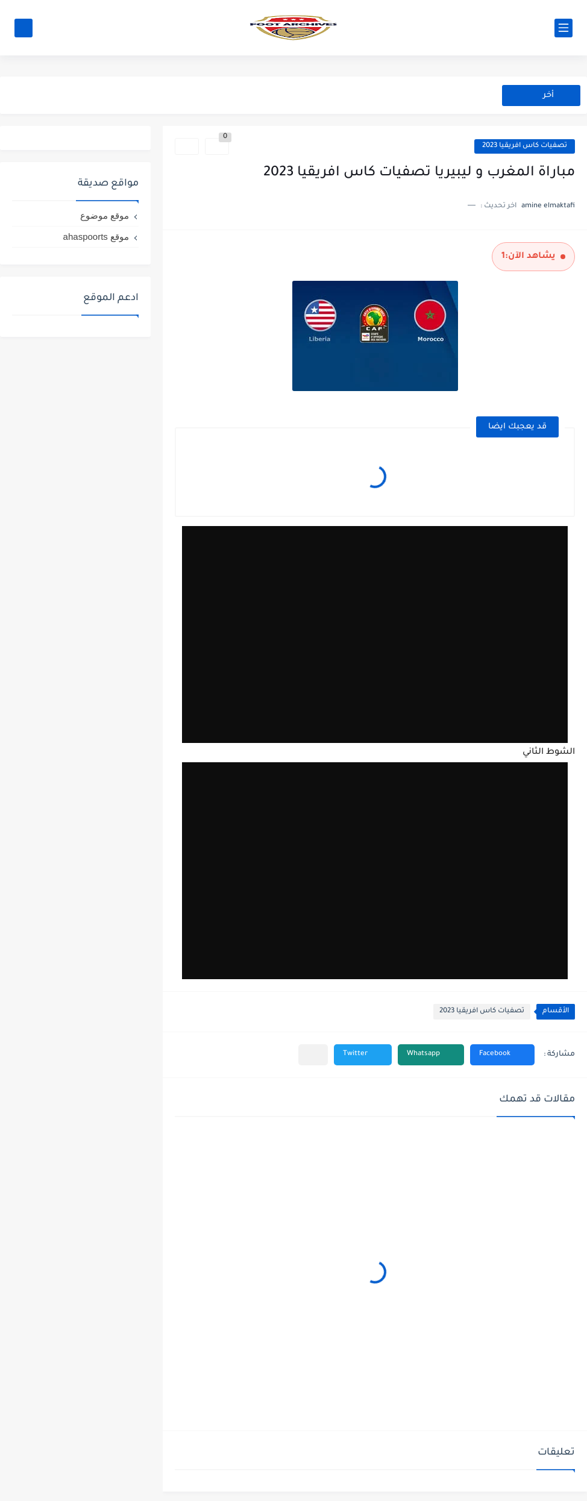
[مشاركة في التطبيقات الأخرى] (313, 1054)
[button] (502, 1054)
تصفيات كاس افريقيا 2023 (524, 146)
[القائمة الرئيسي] (563, 28)
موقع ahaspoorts (96, 236)
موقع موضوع (104, 215)
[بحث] (23, 28)
